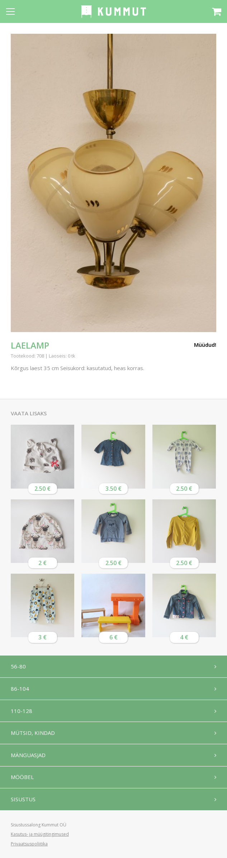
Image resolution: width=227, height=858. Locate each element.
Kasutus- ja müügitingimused (40, 834)
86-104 (20, 688)
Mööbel (22, 777)
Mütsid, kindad (33, 733)
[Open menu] (10, 11)
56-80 (18, 666)
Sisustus (23, 799)
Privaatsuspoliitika (29, 844)
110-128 (21, 710)
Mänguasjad (28, 755)
